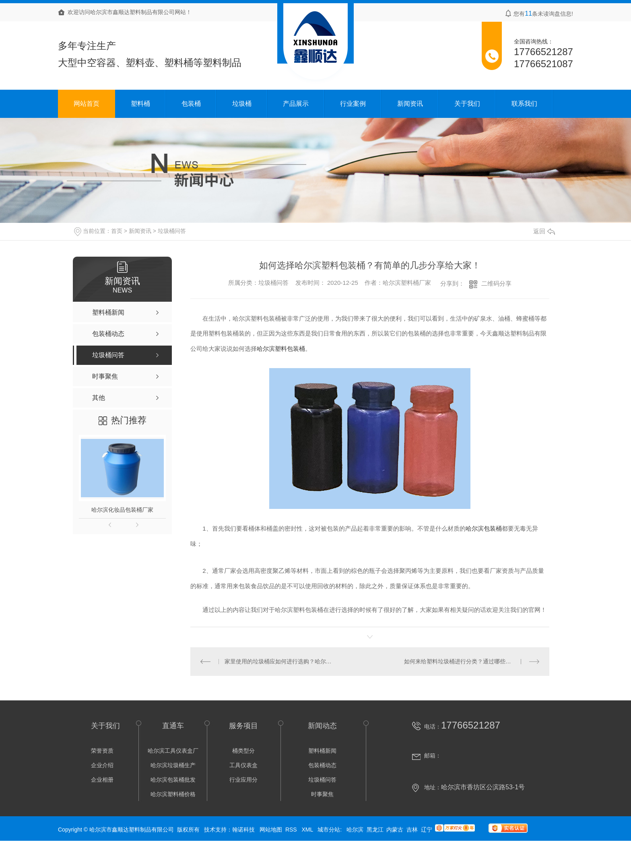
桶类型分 (243, 750)
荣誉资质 (102, 750)
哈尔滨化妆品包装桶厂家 (122, 509)
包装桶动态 (322, 765)
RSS (292, 829)
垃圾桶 (242, 103)
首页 (116, 231)
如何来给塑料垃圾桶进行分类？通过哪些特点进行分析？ (472, 661)
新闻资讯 (410, 103)
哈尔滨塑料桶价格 (173, 794)
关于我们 (467, 103)
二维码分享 (496, 283)
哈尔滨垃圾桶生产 (173, 765)
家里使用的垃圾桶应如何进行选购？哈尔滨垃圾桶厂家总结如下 (280, 661)
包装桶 (191, 103)
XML (307, 829)
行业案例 (353, 103)
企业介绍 (102, 765)
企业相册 (102, 779)
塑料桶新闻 (322, 750)
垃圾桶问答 (172, 231)
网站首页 (86, 103)
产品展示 (296, 103)
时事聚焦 (322, 794)
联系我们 (524, 103)
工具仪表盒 (243, 765)
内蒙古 (394, 829)
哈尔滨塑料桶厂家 (407, 282)
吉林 (412, 829)
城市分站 (329, 829)
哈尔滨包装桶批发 (173, 779)
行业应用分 (243, 779)
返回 (544, 231)
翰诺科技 (243, 829)
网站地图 (271, 829)
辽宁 (426, 829)
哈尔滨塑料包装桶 (281, 348)
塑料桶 (140, 103)
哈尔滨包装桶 (484, 528)
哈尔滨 (354, 829)
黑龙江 (375, 829)
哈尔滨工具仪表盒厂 (173, 750)
